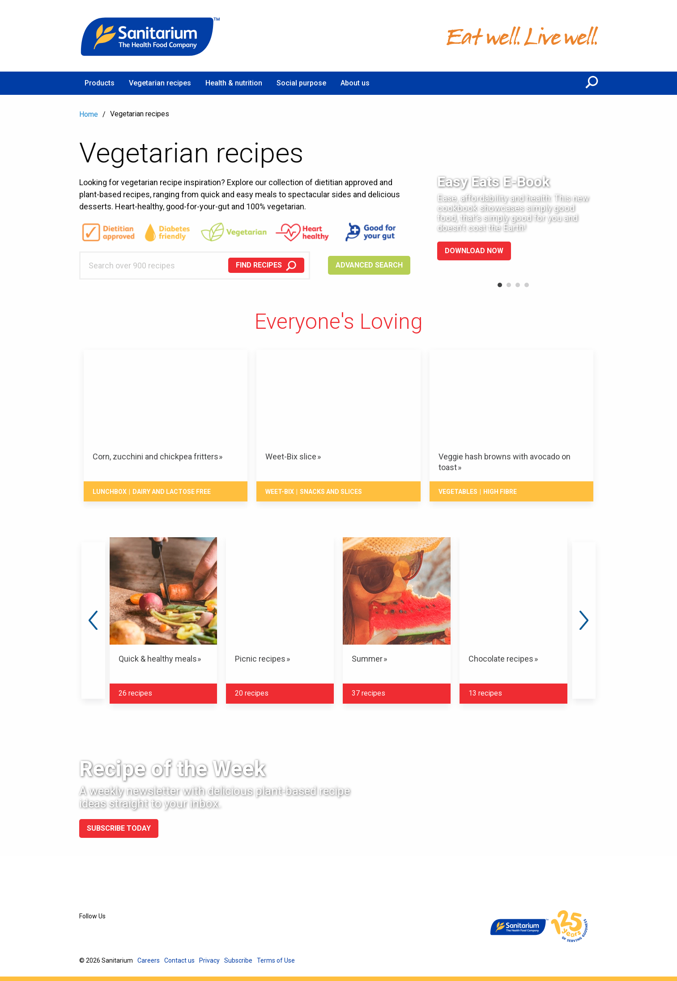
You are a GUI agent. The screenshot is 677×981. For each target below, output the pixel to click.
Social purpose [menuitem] (301, 83)
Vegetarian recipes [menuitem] (160, 83)
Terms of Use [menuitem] (276, 960)
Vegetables (458, 491)
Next (584, 620)
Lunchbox (110, 491)
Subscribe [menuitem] (238, 960)
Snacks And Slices (331, 491)
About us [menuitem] (355, 83)
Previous (93, 620)
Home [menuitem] (88, 114)
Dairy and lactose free (171, 491)
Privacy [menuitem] (209, 960)
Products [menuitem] (100, 83)
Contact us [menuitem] (179, 960)
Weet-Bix (279, 491)
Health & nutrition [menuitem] (233, 83)
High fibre (500, 491)
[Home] (150, 36)
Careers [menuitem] (148, 960)
